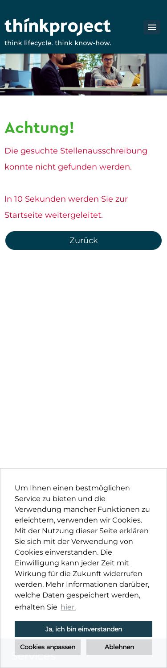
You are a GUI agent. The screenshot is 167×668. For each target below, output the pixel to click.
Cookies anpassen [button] (47, 647)
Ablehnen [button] (119, 647)
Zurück (83, 240)
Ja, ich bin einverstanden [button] (83, 629)
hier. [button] (68, 607)
